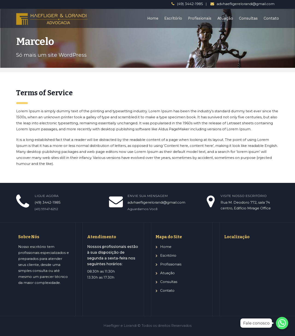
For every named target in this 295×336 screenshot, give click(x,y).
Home (152, 18)
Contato (271, 18)
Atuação (225, 18)
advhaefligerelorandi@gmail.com (245, 4)
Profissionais (199, 18)
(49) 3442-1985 (190, 4)
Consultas (248, 18)
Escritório (173, 18)
